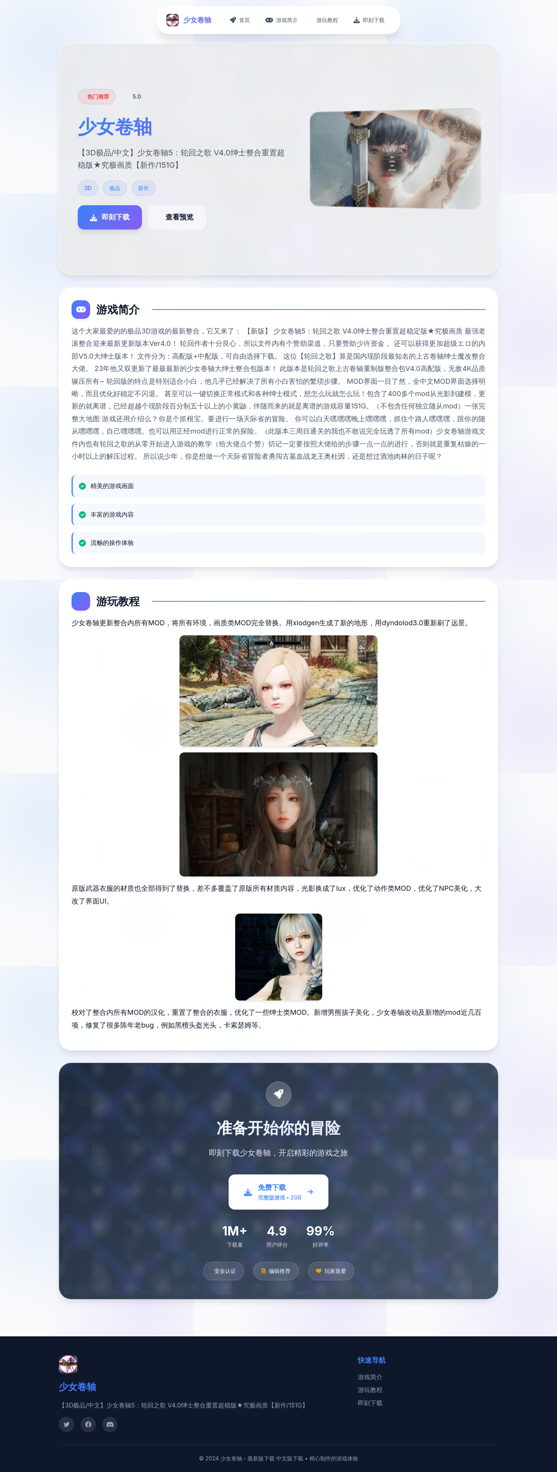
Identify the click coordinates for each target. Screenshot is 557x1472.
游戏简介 (370, 1377)
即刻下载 (370, 1403)
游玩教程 (370, 1390)
